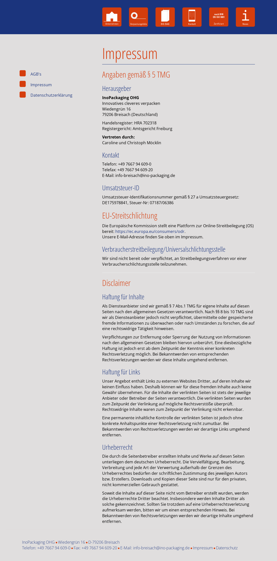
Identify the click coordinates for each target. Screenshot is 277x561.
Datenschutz (227, 548)
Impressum (41, 85)
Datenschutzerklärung (51, 95)
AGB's (36, 74)
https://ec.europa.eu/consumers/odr (150, 231)
